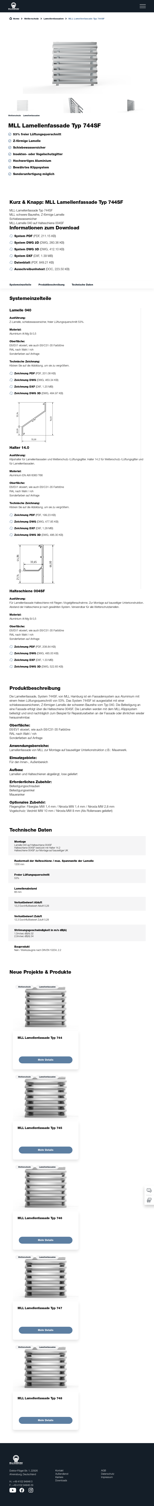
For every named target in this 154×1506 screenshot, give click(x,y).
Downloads (61, 1480)
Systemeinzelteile (20, 284)
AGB (103, 1470)
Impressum (107, 1477)
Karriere (59, 1477)
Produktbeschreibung (51, 284)
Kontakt (59, 1470)
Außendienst (61, 1473)
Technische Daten (82, 284)
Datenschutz (107, 1473)
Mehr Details (45, 1059)
